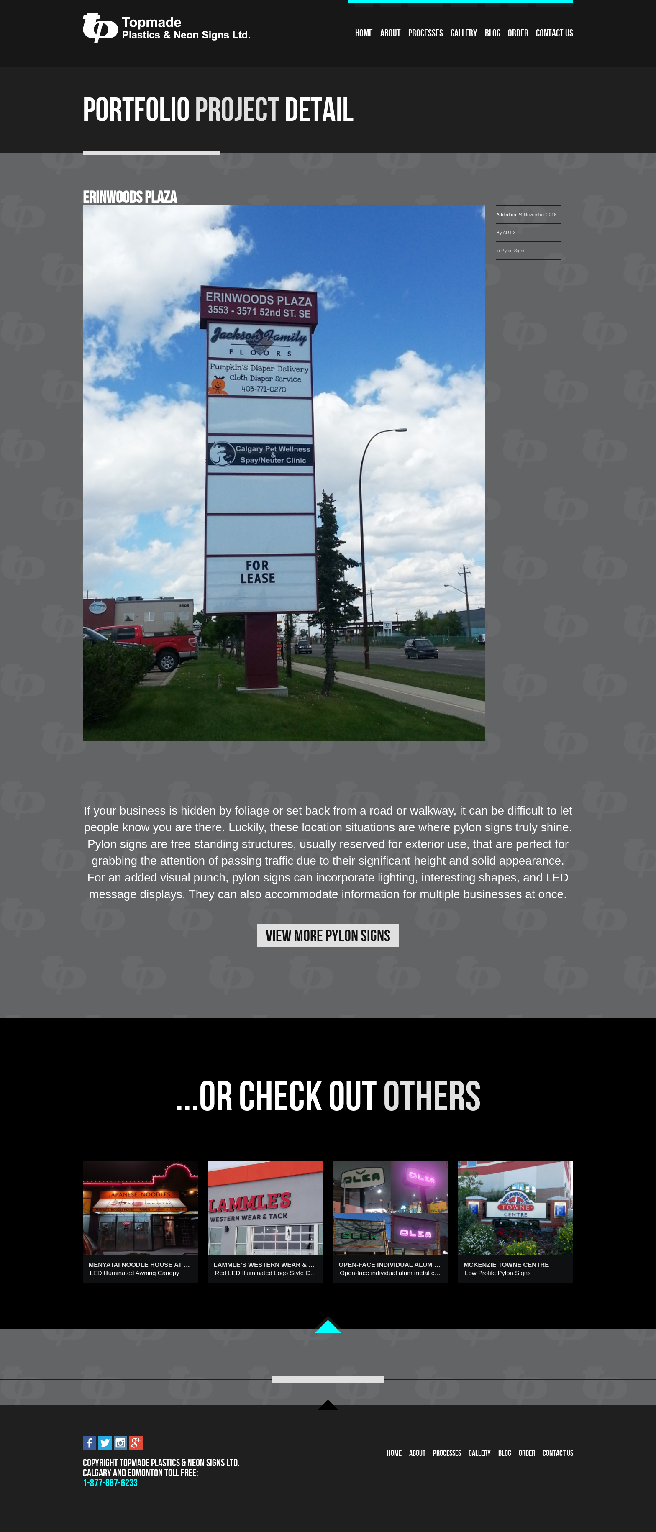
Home (364, 33)
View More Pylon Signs (328, 935)
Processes (425, 33)
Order (518, 33)
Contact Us (554, 33)
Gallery (464, 33)
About (390, 33)
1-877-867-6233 (110, 1482)
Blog (492, 33)
